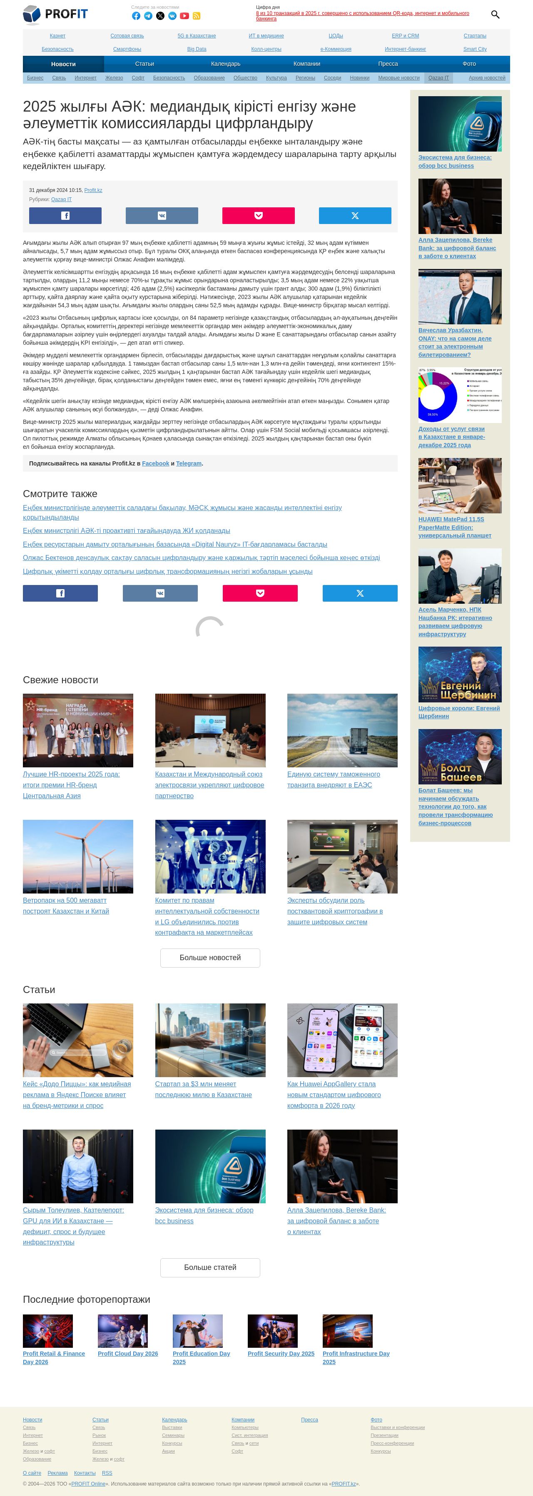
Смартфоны (127, 49)
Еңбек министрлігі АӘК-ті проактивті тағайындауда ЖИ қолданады (126, 530)
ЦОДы (336, 36)
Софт (138, 78)
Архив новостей (487, 78)
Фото (469, 63)
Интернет (86, 78)
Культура (276, 78)
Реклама (57, 1473)
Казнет (57, 36)
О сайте (32, 1473)
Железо (114, 78)
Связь (59, 78)
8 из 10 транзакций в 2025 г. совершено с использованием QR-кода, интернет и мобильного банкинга (362, 16)
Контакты (85, 1473)
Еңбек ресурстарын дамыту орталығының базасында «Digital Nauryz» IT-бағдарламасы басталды (175, 544)
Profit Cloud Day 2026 (128, 1353)
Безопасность (58, 49)
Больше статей (210, 1267)
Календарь (226, 63)
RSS (107, 1473)
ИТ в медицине (266, 36)
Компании (307, 63)
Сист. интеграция (250, 1435)
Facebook (155, 463)
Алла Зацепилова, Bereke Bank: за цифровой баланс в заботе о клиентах (336, 1221)
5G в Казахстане (197, 36)
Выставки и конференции (398, 1427)
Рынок (99, 1435)
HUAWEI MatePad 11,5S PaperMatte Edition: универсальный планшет (454, 527)
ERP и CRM (405, 36)
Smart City (475, 49)
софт (49, 1451)
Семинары (173, 1435)
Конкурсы (172, 1443)
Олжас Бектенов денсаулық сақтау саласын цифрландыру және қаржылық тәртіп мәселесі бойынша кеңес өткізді (201, 557)
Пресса (388, 63)
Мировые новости (399, 78)
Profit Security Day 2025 (281, 1353)
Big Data (197, 49)
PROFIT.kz (344, 1484)
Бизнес (35, 78)
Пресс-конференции (392, 1443)
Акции (168, 1451)
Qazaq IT (438, 78)
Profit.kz (93, 190)
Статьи (144, 63)
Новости (63, 64)
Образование (209, 78)
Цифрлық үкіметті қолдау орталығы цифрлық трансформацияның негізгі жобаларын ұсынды (168, 571)
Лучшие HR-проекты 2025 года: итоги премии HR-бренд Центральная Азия (71, 785)
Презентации (385, 1435)
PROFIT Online (88, 1484)
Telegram (189, 463)
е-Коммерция (336, 49)
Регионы (305, 78)
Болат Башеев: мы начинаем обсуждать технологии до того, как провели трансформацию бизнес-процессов (455, 806)
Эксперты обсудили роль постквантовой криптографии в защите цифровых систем (335, 911)
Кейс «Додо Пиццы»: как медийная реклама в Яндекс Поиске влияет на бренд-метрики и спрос (77, 1094)
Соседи (332, 78)
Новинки (360, 78)
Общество (245, 78)
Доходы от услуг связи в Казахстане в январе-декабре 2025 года (451, 437)
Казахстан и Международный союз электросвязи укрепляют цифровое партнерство (209, 785)
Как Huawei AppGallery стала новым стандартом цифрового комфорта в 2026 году (334, 1094)
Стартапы (475, 36)
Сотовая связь (127, 36)
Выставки (172, 1427)
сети (254, 1443)
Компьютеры (245, 1427)
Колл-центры (266, 49)
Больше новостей (210, 957)
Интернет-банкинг (405, 49)
